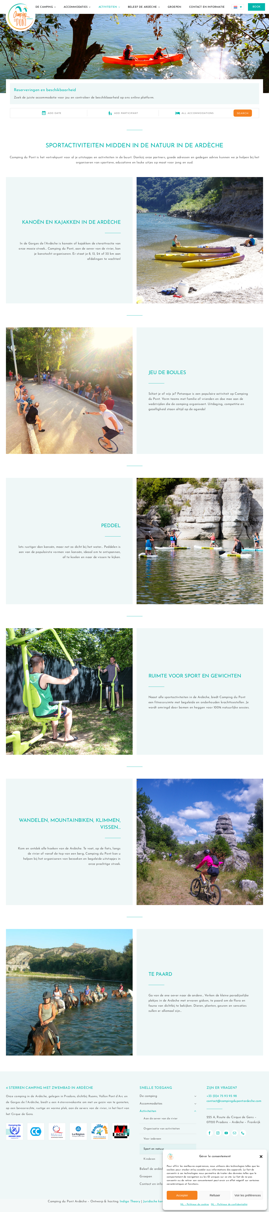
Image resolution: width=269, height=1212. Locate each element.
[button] (261, 1157)
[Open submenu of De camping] (194, 1096)
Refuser (215, 1195)
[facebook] (210, 1133)
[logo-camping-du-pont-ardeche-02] (20, 1)
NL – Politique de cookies (194, 1204)
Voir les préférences (248, 1195)
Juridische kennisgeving (160, 1201)
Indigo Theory (130, 1201)
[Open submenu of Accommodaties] (194, 1103)
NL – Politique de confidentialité (229, 1204)
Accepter (182, 1195)
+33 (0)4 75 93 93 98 (222, 1096)
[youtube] (226, 1133)
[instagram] (218, 1133)
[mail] (235, 1133)
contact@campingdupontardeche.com (234, 1101)
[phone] (243, 1133)
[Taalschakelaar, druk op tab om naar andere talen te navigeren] (238, 7)
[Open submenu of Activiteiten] (194, 1111)
